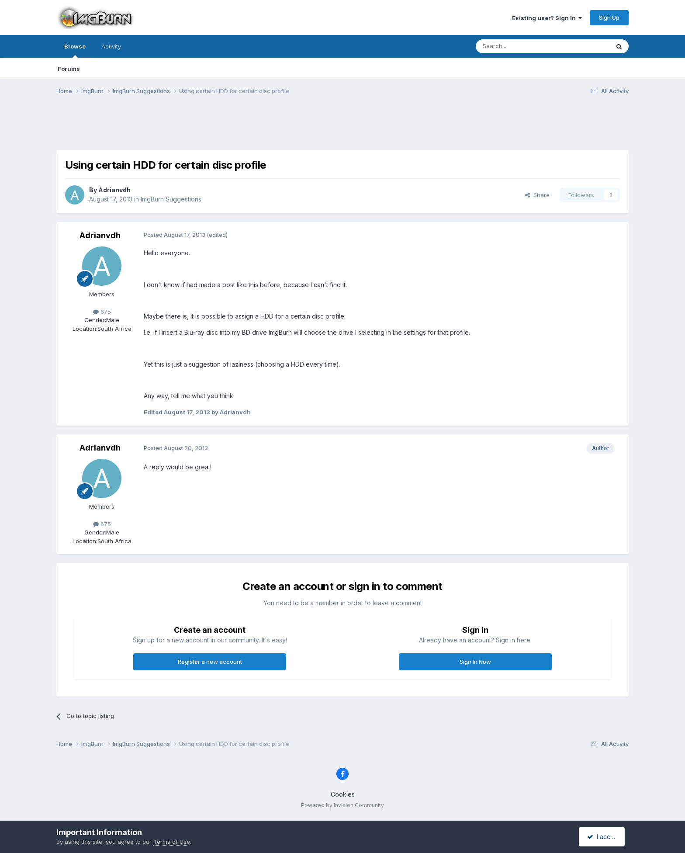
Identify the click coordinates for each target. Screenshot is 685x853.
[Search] (520, 46)
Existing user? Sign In (547, 17)
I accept (603, 836)
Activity (111, 46)
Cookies (343, 794)
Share (537, 194)
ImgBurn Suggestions (171, 199)
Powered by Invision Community (342, 805)
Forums (69, 68)
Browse (75, 50)
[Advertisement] (342, 128)
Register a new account (210, 661)
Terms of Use (171, 841)
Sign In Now (475, 661)
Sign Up (609, 17)
